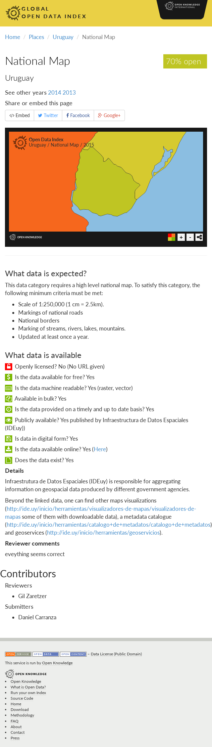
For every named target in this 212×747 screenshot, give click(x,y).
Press (15, 737)
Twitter (48, 115)
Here (100, 449)
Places (36, 36)
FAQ (15, 721)
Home (12, 36)
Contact (18, 732)
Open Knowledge (57, 662)
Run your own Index (28, 692)
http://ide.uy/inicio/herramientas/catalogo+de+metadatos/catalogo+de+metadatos (108, 524)
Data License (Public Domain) (116, 653)
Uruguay (63, 36)
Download (20, 709)
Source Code (22, 698)
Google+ (109, 115)
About (16, 726)
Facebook (78, 115)
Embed (19, 115)
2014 (54, 92)
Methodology (22, 715)
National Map (37, 60)
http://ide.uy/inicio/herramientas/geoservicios (103, 532)
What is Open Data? (28, 686)
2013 (69, 92)
